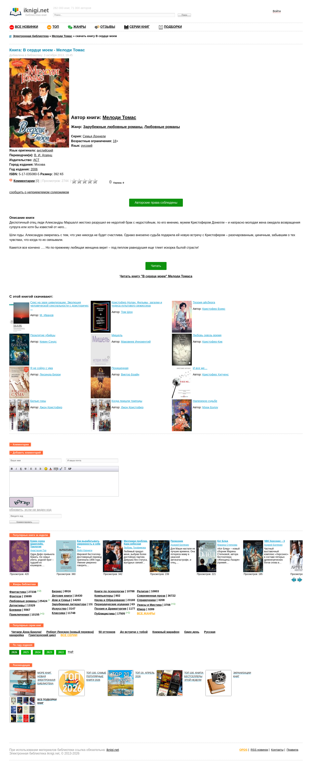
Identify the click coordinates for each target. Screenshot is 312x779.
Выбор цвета (50, 468)
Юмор (141, 609)
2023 (49, 652)
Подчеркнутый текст (21, 468)
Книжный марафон (165, 631)
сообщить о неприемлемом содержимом (39, 192)
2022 (61, 652)
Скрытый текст (56, 468)
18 (114, 141)
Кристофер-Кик (212, 341)
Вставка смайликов (46, 468)
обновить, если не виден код (30, 509)
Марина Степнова (227, 544)
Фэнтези (15, 596)
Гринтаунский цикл (42, 635)
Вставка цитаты (60, 468)
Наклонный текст (16, 468)
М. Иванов (46, 315)
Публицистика (105, 613)
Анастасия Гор (38, 550)
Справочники (146, 600)
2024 (38, 652)
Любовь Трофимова (135, 547)
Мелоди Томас (119, 117)
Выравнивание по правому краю (40, 468)
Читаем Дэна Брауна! (26, 631)
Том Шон (127, 312)
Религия (142, 591)
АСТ (36, 160)
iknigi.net (112, 750)
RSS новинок (259, 749)
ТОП (55, 26)
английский (45, 150)
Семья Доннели (94, 136)
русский (86, 145)
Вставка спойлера (69, 468)
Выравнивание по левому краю (31, 468)
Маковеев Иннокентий (136, 341)
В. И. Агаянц (43, 155)
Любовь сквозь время (207, 335)
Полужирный (12, 468)
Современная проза (151, 595)
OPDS (243, 749)
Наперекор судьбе (205, 401)
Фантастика (17, 591)
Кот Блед (222, 541)
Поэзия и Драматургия (111, 608)
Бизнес (57, 591)
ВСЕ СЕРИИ (69, 635)
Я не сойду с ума (41, 368)
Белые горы (38, 401)
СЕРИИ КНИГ (140, 26)
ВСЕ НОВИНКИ (26, 26)
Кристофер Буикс (213, 308)
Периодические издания (112, 604)
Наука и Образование (110, 600)
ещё (70, 651)
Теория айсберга (204, 302)
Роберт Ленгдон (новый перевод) (70, 631)
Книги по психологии (109, 591)
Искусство (59, 608)
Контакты (277, 749)
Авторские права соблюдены (156, 202)
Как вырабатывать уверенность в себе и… (88, 544)
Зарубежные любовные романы (112, 127)
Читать (156, 266)
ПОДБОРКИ (173, 26)
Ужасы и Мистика (149, 604)
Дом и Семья (61, 600)
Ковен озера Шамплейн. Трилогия (37, 544)
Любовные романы (162, 127)
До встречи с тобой (134, 631)
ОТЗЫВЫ (107, 26)
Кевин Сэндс (48, 341)
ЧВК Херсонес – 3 (274, 541)
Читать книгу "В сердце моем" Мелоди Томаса (156, 276)
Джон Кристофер (51, 407)
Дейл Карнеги (84, 550)
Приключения (19, 614)
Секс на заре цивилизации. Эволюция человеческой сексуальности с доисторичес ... (59, 305)
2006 (34, 169)
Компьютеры (104, 595)
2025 (26, 652)
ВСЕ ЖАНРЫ (146, 613)
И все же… (200, 368)
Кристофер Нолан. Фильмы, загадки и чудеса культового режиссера (137, 304)
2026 (14, 652)
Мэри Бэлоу (210, 407)
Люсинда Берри (50, 374)
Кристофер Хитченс (215, 374)
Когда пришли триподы (127, 401)
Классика (58, 613)
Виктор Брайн (130, 374)
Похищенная (120, 368)
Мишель (117, 335)
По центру (35, 468)
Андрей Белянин (180, 544)
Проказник (177, 541)
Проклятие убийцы (42, 335)
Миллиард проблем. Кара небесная (136, 542)
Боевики (15, 609)
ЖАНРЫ (79, 26)
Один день (191, 631)
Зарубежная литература (69, 604)
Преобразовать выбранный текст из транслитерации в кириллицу (65, 468)
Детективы (17, 605)
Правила (292, 749)
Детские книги (62, 595)
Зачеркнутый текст (25, 468)
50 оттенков (106, 631)
